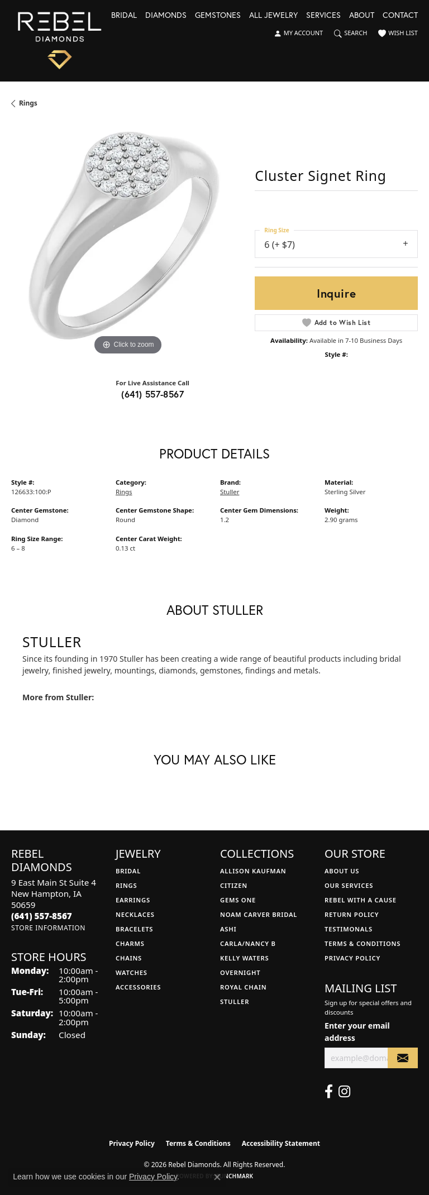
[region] (127, 242)
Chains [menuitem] (129, 958)
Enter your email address (357, 1031)
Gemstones (218, 15)
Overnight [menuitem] (240, 972)
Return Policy (352, 914)
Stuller (229, 491)
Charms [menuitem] (130, 943)
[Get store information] (48, 928)
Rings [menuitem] (126, 885)
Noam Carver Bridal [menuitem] (258, 914)
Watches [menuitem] (131, 972)
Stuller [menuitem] (234, 1001)
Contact (400, 15)
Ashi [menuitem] (228, 929)
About (361, 15)
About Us (342, 871)
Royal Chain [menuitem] (243, 987)
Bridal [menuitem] (128, 871)
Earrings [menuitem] (133, 900)
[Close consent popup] (217, 1177)
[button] (298, 33)
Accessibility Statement (281, 1143)
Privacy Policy (352, 958)
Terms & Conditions (363, 943)
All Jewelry (273, 15)
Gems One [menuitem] (238, 900)
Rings (28, 103)
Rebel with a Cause (361, 900)
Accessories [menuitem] (138, 987)
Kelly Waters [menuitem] (244, 958)
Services (323, 15)
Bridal (124, 15)
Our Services (349, 885)
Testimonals (349, 929)
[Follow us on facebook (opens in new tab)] (329, 1091)
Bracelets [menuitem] (134, 929)
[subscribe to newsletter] (403, 1058)
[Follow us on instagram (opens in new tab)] (344, 1091)
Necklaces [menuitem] (135, 914)
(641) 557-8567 (152, 394)
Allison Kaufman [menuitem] (253, 871)
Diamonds (166, 15)
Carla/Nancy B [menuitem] (248, 943)
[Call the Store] (41, 915)
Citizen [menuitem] (233, 885)
